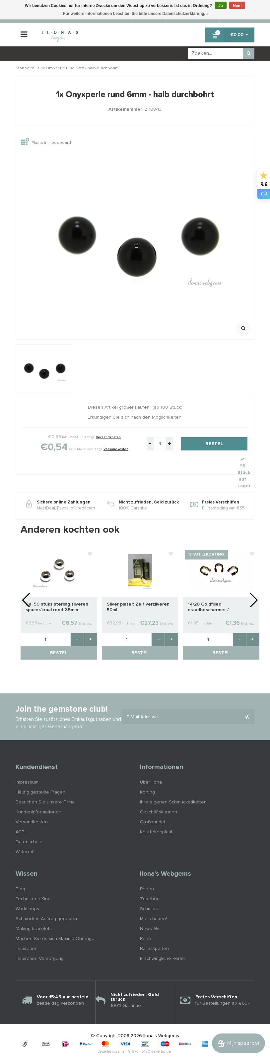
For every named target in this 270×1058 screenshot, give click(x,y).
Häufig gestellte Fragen (40, 777)
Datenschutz (29, 827)
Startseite (25, 69)
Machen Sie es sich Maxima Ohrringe (55, 924)
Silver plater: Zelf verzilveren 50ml (138, 592)
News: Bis (150, 914)
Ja (221, 5)
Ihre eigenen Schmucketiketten (173, 787)
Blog (20, 874)
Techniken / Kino (33, 884)
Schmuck (149, 894)
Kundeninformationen (38, 797)
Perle (145, 924)
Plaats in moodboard (46, 143)
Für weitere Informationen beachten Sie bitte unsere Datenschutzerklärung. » (136, 13)
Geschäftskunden (158, 797)
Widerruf (25, 837)
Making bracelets (34, 914)
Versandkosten (108, 437)
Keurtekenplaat (156, 817)
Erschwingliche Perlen (163, 944)
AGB (20, 817)
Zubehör (149, 884)
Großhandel (152, 807)
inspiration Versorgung (40, 944)
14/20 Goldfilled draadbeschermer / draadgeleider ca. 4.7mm (214, 592)
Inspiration (26, 934)
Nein (237, 5)
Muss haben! (153, 904)
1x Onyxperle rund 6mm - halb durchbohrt (79, 69)
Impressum (27, 767)
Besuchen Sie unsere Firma (45, 787)
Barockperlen (154, 934)
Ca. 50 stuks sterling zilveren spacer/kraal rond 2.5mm (57, 592)
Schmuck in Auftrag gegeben (46, 904)
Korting (147, 777)
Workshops (27, 894)
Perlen (147, 874)
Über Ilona (151, 767)
